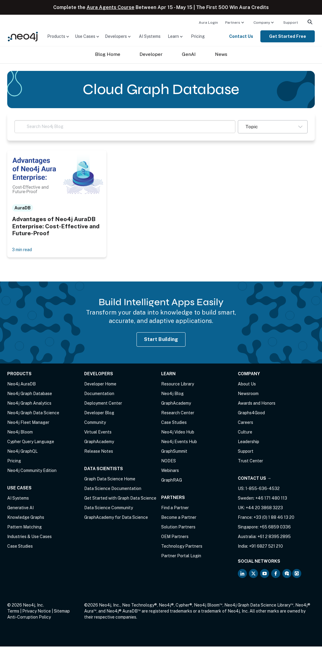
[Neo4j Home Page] (22, 36)
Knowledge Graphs (25, 518)
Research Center (177, 414)
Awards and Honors (256, 404)
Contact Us (241, 36)
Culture (245, 433)
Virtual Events (98, 433)
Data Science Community (108, 509)
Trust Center (250, 462)
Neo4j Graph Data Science (33, 414)
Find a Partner (175, 509)
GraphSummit (174, 452)
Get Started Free (287, 36)
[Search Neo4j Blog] (124, 126)
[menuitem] (208, 22)
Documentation (99, 395)
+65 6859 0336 (275, 528)
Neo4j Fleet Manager (28, 423)
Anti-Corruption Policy (29, 618)
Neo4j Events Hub (179, 443)
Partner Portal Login (181, 557)
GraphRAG (171, 481)
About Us (247, 385)
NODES (168, 462)
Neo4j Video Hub (177, 433)
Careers (245, 423)
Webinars (170, 472)
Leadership (248, 443)
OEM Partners (175, 538)
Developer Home (100, 385)
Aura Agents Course (110, 7)
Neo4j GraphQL (22, 452)
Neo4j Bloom (20, 433)
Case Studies (20, 547)
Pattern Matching (24, 528)
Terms (13, 612)
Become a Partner (178, 518)
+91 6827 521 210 (266, 547)
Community (95, 423)
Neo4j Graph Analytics (29, 404)
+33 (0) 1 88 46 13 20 (273, 518)
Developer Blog (99, 414)
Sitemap (62, 612)
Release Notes (98, 452)
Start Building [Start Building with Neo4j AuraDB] (161, 341)
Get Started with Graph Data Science (120, 499)
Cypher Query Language (30, 443)
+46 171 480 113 (271, 499)
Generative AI (20, 509)
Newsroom (248, 395)
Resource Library (177, 385)
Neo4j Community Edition (32, 472)
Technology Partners (181, 547)
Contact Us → (254, 479)
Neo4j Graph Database (29, 395)
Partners (232, 22)
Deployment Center (103, 404)
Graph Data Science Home (109, 480)
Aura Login (208, 22)
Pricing (198, 36)
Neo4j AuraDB (21, 385)
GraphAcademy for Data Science (116, 518)
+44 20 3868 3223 (264, 509)
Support (290, 22)
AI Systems (150, 36)
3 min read (23, 250)
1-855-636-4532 (262, 490)
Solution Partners (178, 528)
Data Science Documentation (112, 490)
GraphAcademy (99, 443)
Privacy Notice (36, 612)
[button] (273, 126)
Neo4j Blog (172, 395)
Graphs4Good (251, 414)
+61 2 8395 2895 (274, 538)
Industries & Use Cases (29, 538)
